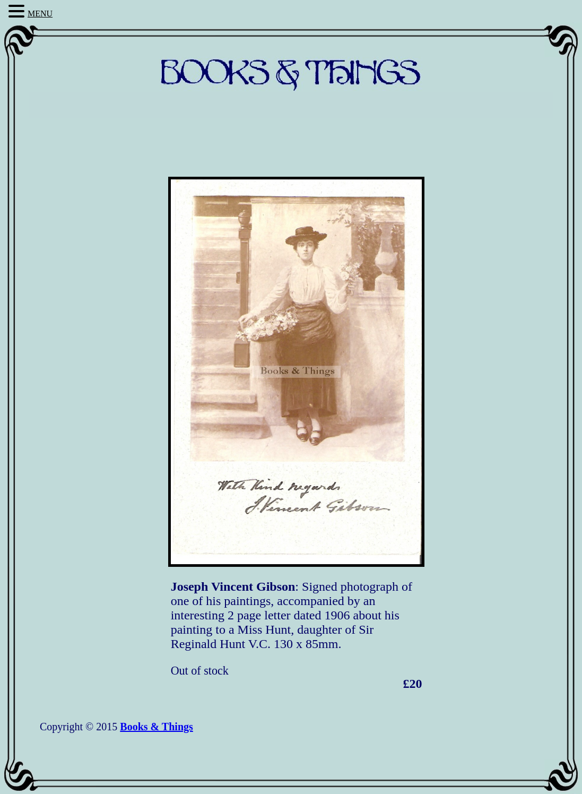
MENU (40, 13)
